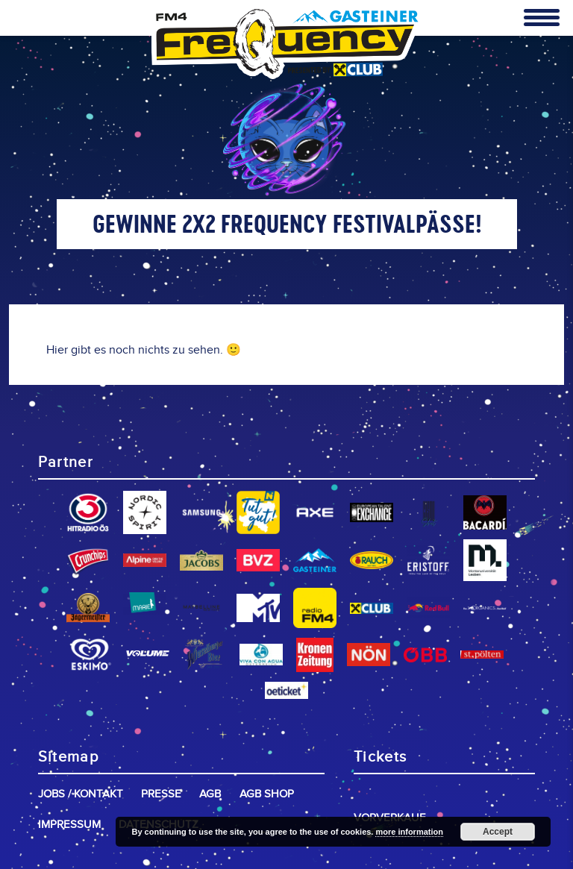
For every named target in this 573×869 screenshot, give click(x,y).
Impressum (69, 824)
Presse (161, 794)
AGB (210, 794)
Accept (498, 831)
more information (408, 831)
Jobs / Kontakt (80, 794)
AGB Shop (266, 794)
